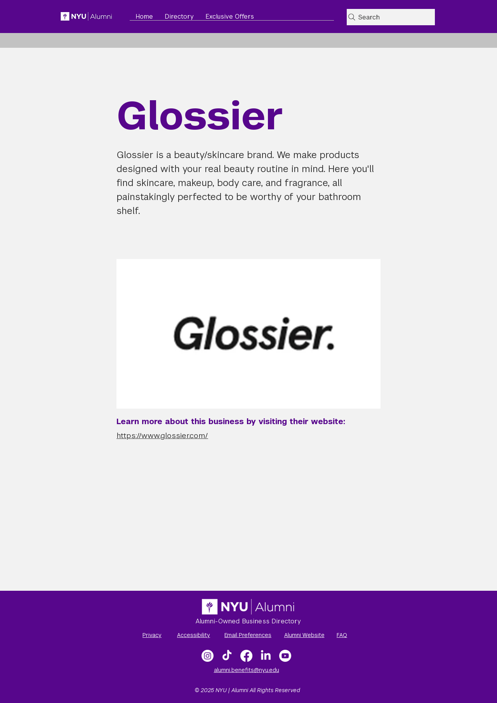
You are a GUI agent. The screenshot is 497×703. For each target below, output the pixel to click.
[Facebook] (246, 656)
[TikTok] (227, 656)
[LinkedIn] (266, 656)
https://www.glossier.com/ (162, 435)
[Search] (391, 17)
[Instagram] (208, 656)
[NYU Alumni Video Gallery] (285, 656)
